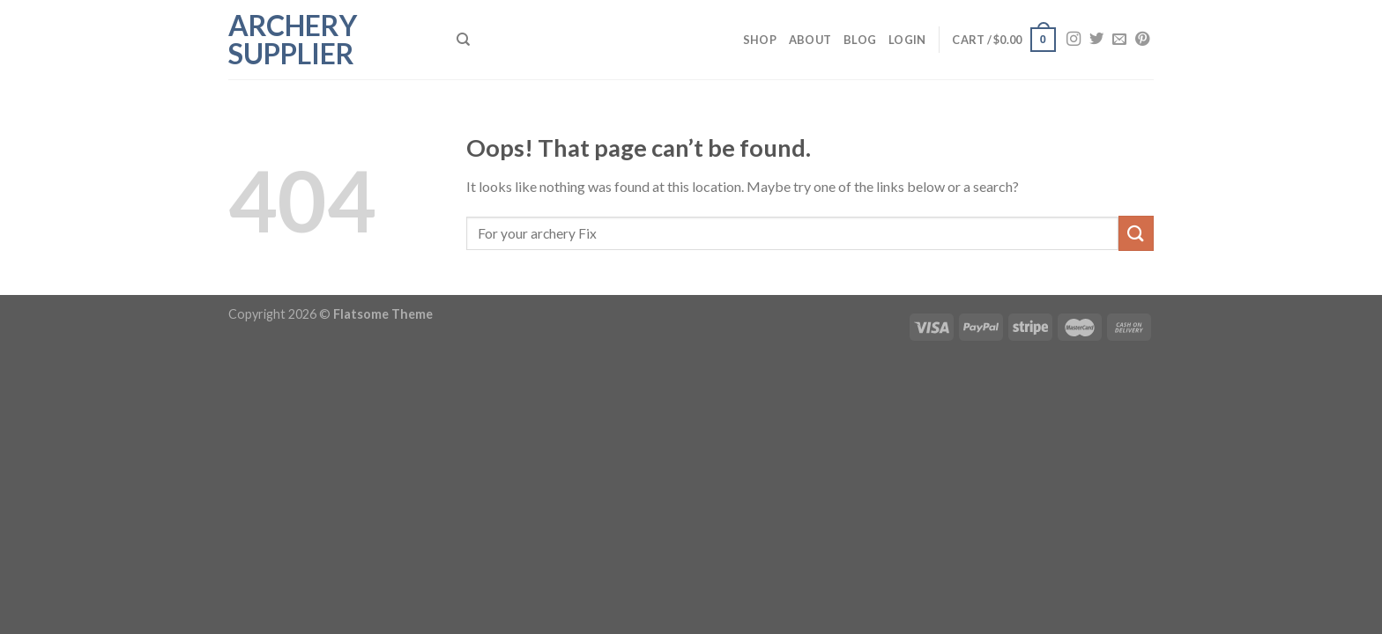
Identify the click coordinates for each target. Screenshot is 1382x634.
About (810, 40)
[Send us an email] (1119, 40)
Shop (759, 40)
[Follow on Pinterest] (1142, 40)
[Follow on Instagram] (1073, 40)
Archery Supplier (292, 39)
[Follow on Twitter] (1096, 40)
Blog (859, 40)
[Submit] (1136, 233)
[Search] (463, 39)
